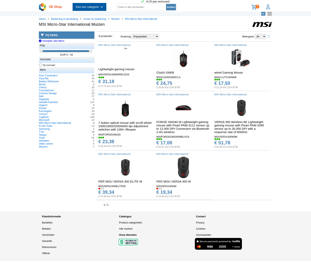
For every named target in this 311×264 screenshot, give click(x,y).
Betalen (46, 228)
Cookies (200, 228)
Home (42, 18)
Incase (42, 108)
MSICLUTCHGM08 (225, 77)
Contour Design (48, 93)
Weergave (248, 36)
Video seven (46, 143)
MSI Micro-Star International (141, 18)
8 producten (105, 36)
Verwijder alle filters (51, 40)
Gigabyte (44, 99)
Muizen (115, 18)
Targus (43, 134)
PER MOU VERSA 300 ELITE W (120, 181)
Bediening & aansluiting (64, 18)
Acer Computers (48, 75)
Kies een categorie (89, 7)
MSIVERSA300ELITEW (112, 186)
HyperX (43, 105)
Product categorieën (130, 222)
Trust (42, 137)
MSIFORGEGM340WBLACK (172, 136)
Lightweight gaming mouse (116, 69)
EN (269, 13)
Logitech (44, 116)
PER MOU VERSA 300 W (173, 181)
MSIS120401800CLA (168, 77)
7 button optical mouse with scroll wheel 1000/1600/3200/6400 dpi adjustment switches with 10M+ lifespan (125, 126)
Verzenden (48, 234)
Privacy (200, 222)
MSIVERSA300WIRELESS (113, 74)
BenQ (42, 84)
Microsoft (44, 119)
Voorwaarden (203, 234)
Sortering (125, 36)
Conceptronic (46, 90)
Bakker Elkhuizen (49, 81)
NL (263, 13)
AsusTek (44, 78)
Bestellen (47, 222)
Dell (41, 96)
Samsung (44, 128)
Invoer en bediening (94, 18)
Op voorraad (47, 65)
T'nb (41, 131)
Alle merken (126, 228)
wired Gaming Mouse (228, 72)
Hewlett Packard (48, 102)
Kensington (45, 111)
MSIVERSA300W (166, 186)
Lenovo (43, 114)
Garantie (47, 240)
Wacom (43, 146)
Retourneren (49, 247)
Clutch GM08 (165, 72)
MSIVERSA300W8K (226, 136)
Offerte (46, 253)
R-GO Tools (45, 125)
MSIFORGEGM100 (109, 134)
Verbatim (44, 140)
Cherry (43, 87)
